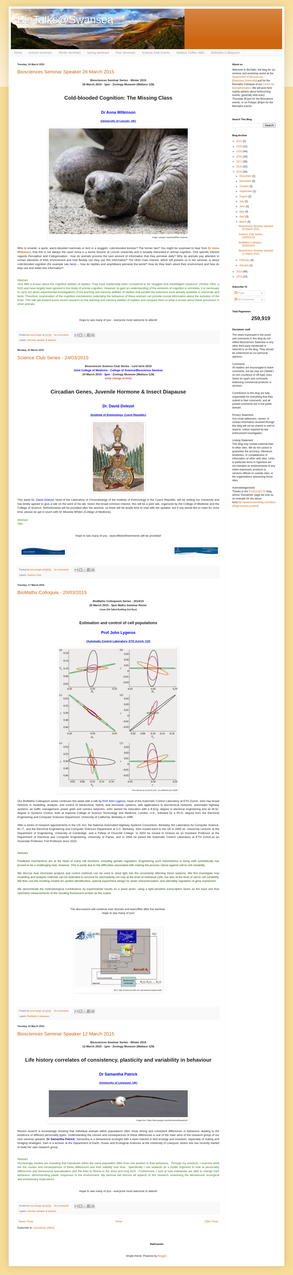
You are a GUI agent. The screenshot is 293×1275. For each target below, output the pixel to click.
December (245, 176)
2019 (239, 151)
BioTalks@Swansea (65, 20)
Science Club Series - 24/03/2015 (53, 357)
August (243, 196)
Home (18, 52)
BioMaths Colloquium (225, 52)
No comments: (62, 335)
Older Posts (211, 1221)
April (242, 216)
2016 (239, 166)
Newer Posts (25, 1221)
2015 (239, 171)
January (244, 265)
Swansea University (244, 80)
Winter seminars (70, 52)
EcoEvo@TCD (257, 491)
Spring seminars (98, 52)
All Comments (244, 299)
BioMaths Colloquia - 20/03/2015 (52, 592)
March (243, 221)
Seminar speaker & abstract (41, 340)
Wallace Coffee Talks (190, 52)
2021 (239, 141)
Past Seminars (125, 52)
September (246, 191)
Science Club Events (156, 52)
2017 (239, 161)
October (244, 186)
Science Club (34, 575)
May (242, 211)
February (244, 260)
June (242, 206)
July (242, 201)
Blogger (162, 1255)
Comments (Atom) (43, 1227)
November (245, 181)
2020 (239, 146)
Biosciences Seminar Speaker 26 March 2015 (65, 72)
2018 (239, 156)
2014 (239, 271)
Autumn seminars (40, 52)
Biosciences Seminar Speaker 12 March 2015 (65, 1034)
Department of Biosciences (247, 76)
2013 (239, 276)
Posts (239, 293)
